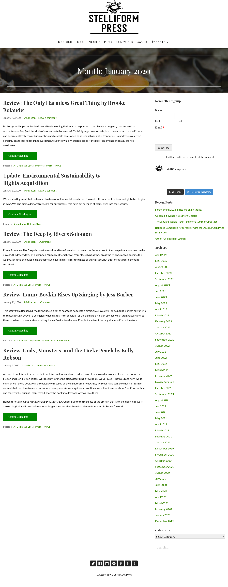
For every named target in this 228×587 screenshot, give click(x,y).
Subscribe (163, 147)
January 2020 (162, 515)
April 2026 (161, 254)
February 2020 (163, 508)
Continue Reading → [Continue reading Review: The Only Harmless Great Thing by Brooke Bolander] (19, 155)
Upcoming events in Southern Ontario (176, 215)
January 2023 (162, 327)
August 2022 (162, 345)
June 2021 (161, 412)
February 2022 (163, 375)
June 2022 (161, 357)
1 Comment (44, 241)
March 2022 (162, 369)
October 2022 (163, 333)
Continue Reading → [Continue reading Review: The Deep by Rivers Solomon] (19, 274)
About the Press (100, 42)
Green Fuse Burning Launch (170, 238)
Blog (80, 42)
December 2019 (164, 521)
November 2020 (164, 454)
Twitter (93, 563)
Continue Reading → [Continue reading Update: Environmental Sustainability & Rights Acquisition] (19, 214)
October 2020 (163, 460)
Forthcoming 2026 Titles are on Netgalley (178, 209)
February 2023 (163, 321)
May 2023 (161, 303)
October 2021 (163, 387)
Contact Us (124, 42)
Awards (142, 42)
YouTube (114, 563)
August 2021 (162, 400)
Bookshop (65, 42)
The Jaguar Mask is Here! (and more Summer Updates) (186, 221)
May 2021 (161, 418)
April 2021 (161, 424)
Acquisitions (20, 224)
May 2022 (161, 363)
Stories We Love (62, 340)
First (157, 121)
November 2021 (164, 381)
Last (180, 121)
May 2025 (161, 260)
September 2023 (164, 279)
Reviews (57, 165)
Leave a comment (47, 117)
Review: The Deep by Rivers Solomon (47, 233)
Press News (36, 224)
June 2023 (161, 297)
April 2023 (161, 309)
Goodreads (121, 563)
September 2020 (164, 466)
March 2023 (162, 315)
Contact (128, 563)
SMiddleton (30, 117)
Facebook (100, 563)
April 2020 (161, 496)
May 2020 (161, 490)
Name (160, 110)
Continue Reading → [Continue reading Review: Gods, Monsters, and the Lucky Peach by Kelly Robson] (19, 416)
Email (159, 127)
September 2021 (164, 394)
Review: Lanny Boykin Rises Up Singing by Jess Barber (68, 294)
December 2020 (164, 448)
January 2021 (162, 442)
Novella (48, 165)
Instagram (107, 563)
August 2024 (162, 266)
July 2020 (160, 478)
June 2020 (161, 484)
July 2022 (160, 351)
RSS (135, 563)
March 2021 (162, 430)
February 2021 (163, 436)
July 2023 (160, 291)
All (15, 165)
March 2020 (162, 502)
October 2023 (163, 272)
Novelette (38, 165)
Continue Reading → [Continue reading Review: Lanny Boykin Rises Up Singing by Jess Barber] (19, 330)
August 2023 (162, 285)
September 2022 (164, 339)
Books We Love (24, 165)
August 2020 (162, 472)
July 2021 (160, 406)
